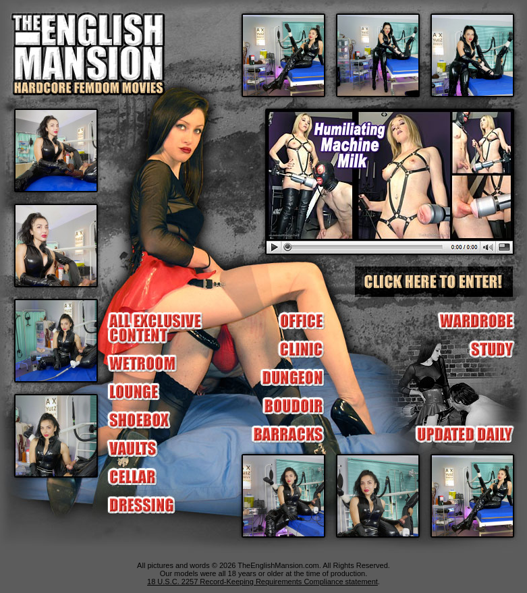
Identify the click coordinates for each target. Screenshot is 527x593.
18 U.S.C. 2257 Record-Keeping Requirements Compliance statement (262, 581)
